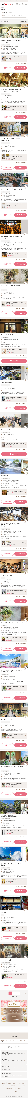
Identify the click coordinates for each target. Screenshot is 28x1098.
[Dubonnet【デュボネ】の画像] (14, 326)
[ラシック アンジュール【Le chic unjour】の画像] (14, 613)
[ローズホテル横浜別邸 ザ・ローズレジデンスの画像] (14, 758)
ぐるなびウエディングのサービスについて (13, 1088)
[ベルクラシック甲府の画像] (14, 566)
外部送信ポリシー (6, 1085)
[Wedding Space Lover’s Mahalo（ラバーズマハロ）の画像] (14, 31)
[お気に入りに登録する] (25, 38)
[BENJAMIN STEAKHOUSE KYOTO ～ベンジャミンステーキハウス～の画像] (14, 80)
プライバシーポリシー (21, 1083)
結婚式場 (22, 1040)
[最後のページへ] (25, 993)
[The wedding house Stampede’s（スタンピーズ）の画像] (14, 227)
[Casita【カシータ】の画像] (14, 951)
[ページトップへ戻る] (14, 1036)
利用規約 (9, 1083)
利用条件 (14, 1083)
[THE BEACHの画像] (14, 466)
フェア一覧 (21, 68)
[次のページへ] (21, 993)
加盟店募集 (23, 1085)
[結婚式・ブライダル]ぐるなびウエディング (9, 1040)
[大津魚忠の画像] (14, 903)
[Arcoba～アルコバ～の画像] (14, 710)
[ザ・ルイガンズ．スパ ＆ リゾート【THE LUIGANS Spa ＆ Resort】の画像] (14, 661)
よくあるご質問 (14, 1091)
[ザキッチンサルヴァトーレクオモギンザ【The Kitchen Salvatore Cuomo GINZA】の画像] (14, 514)
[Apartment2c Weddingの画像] (14, 421)
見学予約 (7, 68)
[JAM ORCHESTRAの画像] (14, 373)
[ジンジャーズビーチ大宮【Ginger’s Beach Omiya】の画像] (14, 129)
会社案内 (4, 1083)
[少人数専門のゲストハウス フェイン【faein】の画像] (14, 854)
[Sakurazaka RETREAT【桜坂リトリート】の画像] (14, 276)
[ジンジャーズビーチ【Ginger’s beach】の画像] (14, 180)
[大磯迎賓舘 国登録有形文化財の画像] (14, 807)
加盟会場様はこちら (15, 1085)
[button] (14, 1053)
